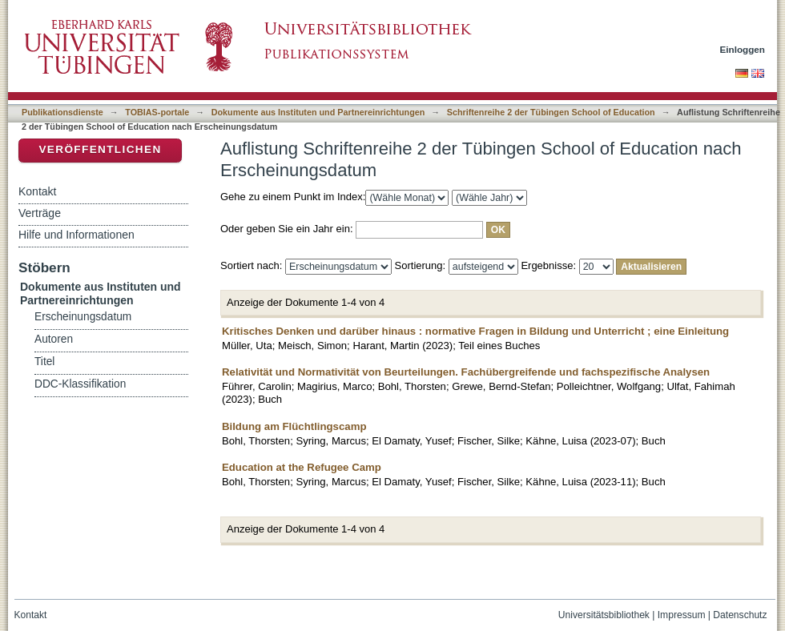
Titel (44, 362)
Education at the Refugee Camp (301, 467)
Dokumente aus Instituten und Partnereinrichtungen (318, 112)
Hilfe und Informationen (76, 234)
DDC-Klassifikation (80, 384)
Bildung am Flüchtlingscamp (294, 426)
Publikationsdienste (62, 112)
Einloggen (743, 49)
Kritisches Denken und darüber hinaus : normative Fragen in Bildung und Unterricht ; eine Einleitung (475, 331)
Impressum (682, 615)
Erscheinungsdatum (82, 317)
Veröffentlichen (99, 149)
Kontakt (37, 191)
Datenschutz (740, 615)
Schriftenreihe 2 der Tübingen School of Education (551, 112)
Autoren (53, 339)
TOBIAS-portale (157, 112)
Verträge (39, 213)
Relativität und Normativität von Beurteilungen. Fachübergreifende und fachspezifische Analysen (466, 372)
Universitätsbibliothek (604, 615)
